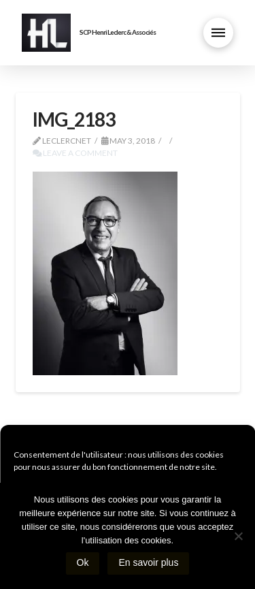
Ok (83, 562)
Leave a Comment (75, 153)
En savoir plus (148, 562)
